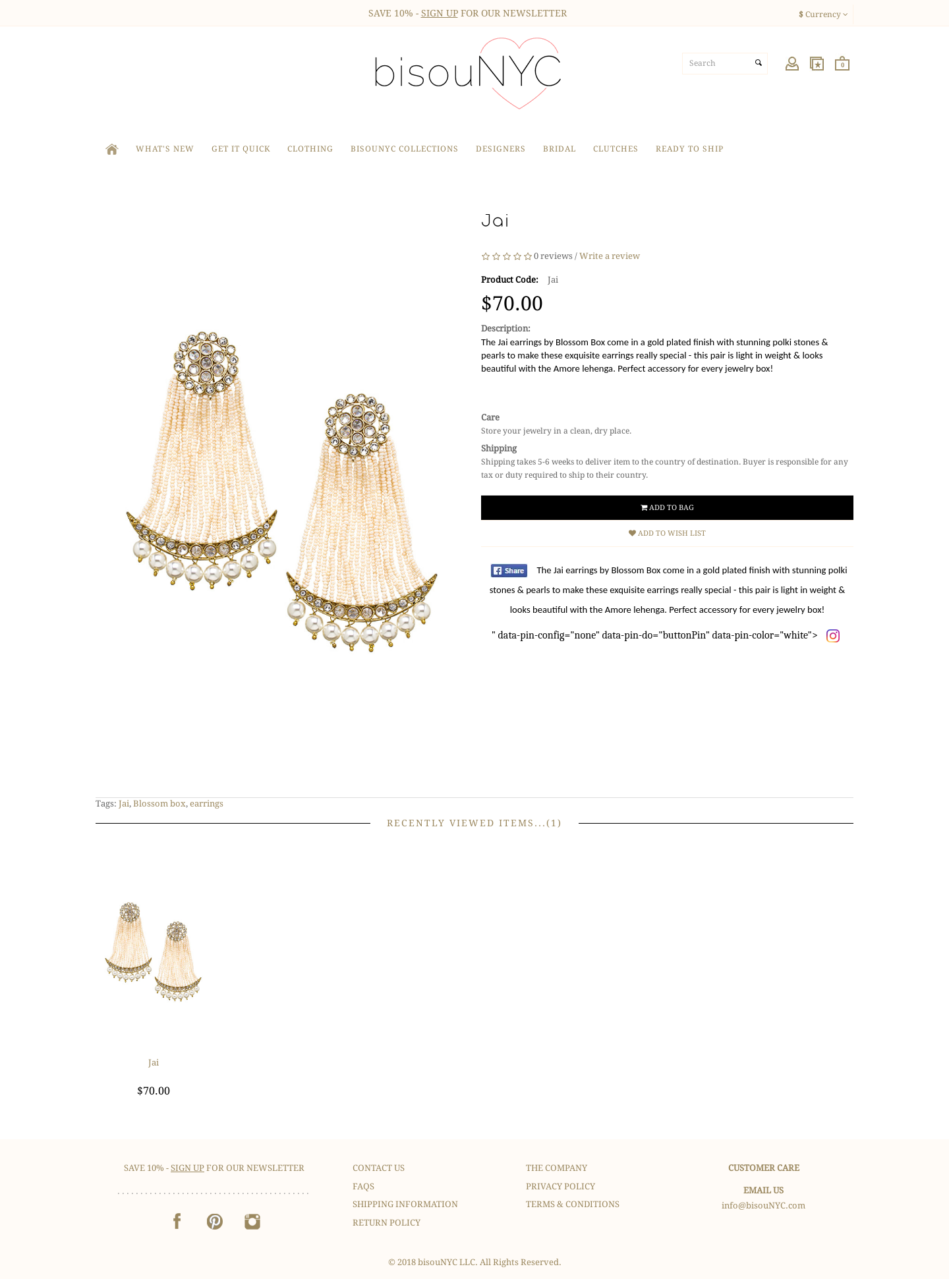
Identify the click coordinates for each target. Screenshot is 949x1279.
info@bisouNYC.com (763, 1205)
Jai (124, 804)
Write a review (609, 256)
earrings (206, 804)
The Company (556, 1168)
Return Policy (386, 1223)
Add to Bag (667, 507)
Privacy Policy (560, 1186)
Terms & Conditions (572, 1204)
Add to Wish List (667, 533)
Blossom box (159, 804)
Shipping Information (405, 1204)
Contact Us (379, 1168)
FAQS (363, 1186)
